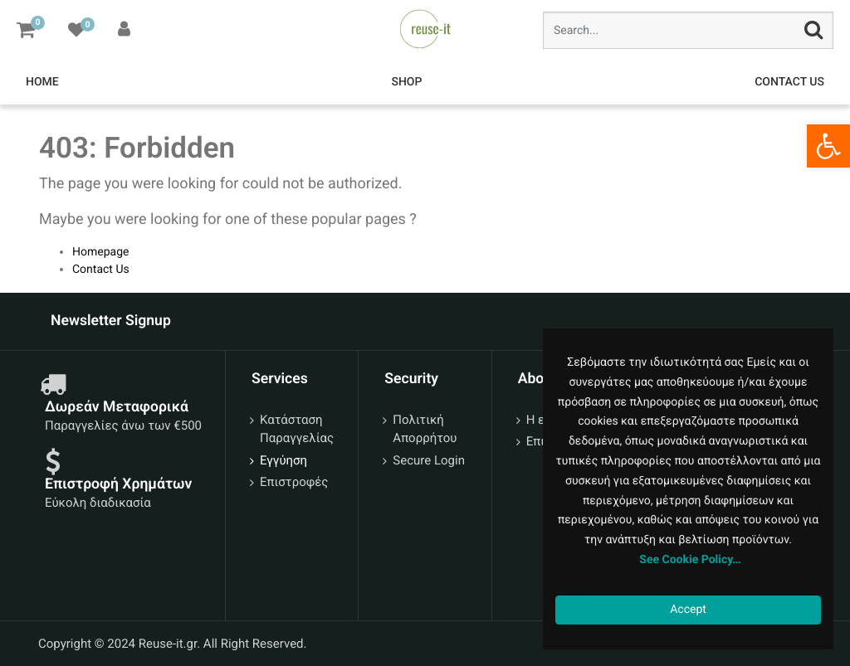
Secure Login (429, 460)
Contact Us (100, 269)
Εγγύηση (283, 460)
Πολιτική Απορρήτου (425, 429)
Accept (688, 609)
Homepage (100, 252)
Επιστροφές (294, 481)
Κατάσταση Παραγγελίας (297, 429)
